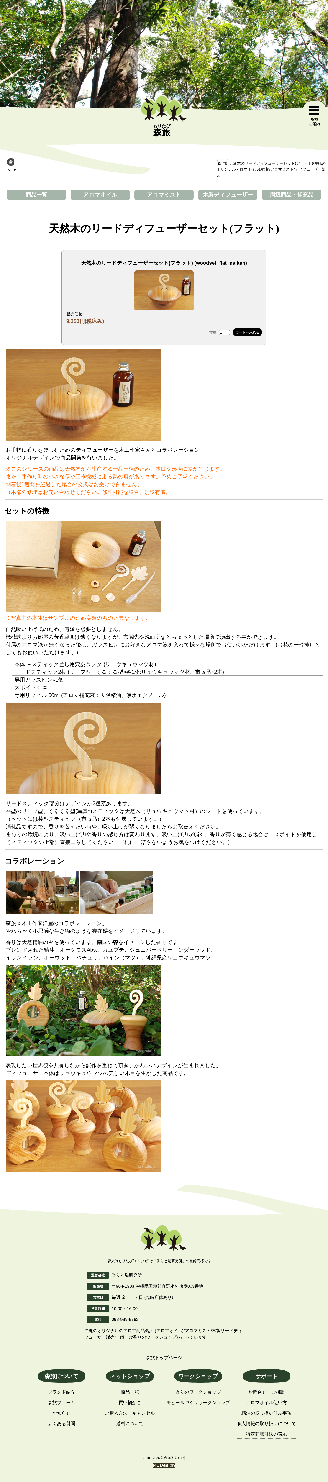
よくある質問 (61, 1423)
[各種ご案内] (314, 115)
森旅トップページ (164, 1357)
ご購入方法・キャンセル (130, 1412)
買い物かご (129, 1402)
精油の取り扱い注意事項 (266, 1412)
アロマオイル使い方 (266, 1402)
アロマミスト (164, 195)
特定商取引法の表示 (266, 1433)
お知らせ (61, 1412)
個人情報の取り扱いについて (266, 1423)
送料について (130, 1423)
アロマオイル (100, 195)
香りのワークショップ (198, 1392)
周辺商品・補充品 (291, 195)
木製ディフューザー (228, 195)
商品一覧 (36, 195)
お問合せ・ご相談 (266, 1392)
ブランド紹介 (61, 1392)
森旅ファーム (61, 1402)
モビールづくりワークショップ (198, 1402)
